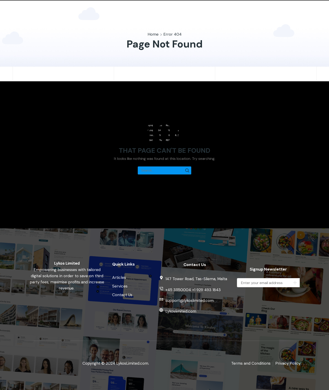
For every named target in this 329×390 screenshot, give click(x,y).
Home (153, 34)
